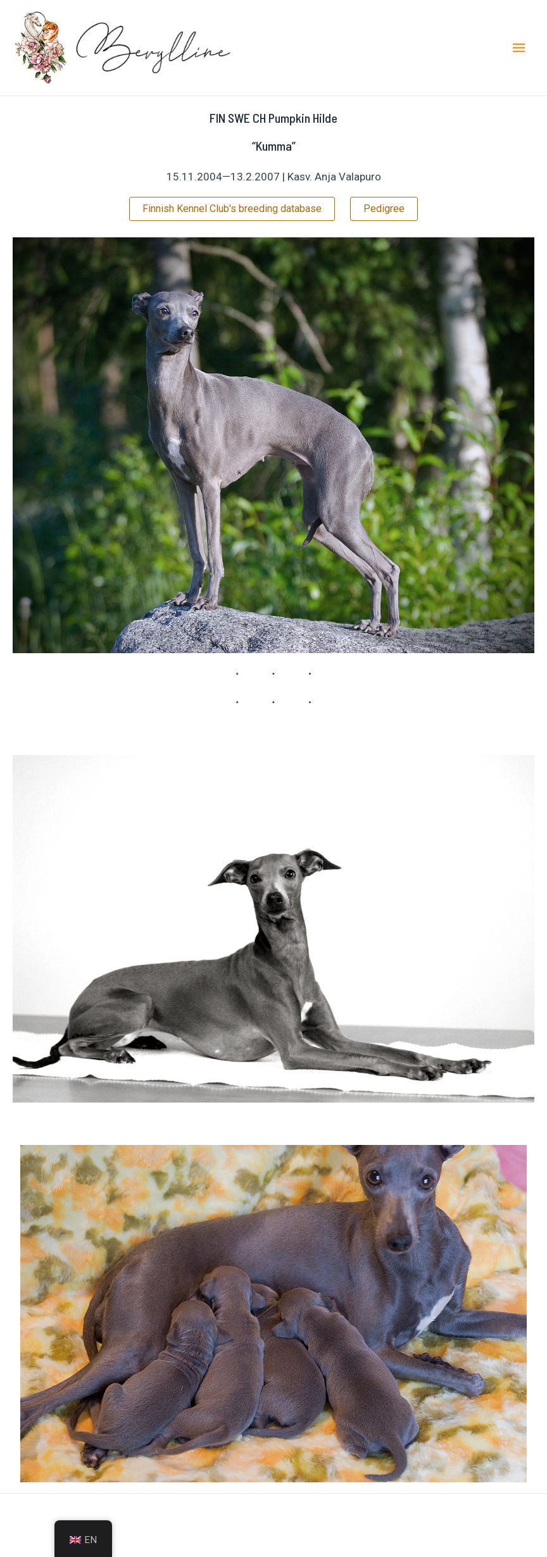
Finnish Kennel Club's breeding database (232, 209)
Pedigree (384, 209)
